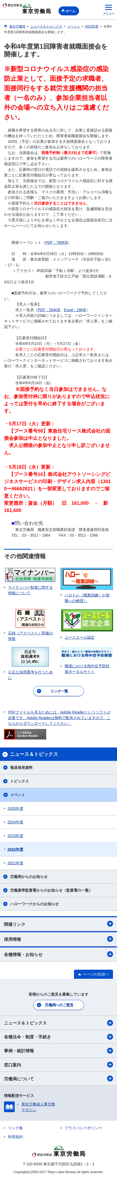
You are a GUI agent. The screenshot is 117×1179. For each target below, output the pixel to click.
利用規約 (15, 1137)
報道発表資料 (21, 767)
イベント (17, 795)
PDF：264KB (49, 310)
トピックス (19, 781)
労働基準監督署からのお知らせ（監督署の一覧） (51, 890)
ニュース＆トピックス (58, 1023)
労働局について (58, 1078)
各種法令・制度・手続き (58, 1037)
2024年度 (15, 822)
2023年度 (15, 836)
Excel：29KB (75, 310)
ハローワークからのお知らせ (34, 904)
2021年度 (15, 863)
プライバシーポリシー (83, 1128)
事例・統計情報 (58, 1051)
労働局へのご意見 (59, 1005)
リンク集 (15, 1128)
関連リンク (58, 924)
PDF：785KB (56, 242)
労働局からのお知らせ (29, 876)
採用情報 (58, 939)
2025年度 (15, 808)
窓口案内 (58, 1065)
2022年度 (15, 849)
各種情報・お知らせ (58, 954)
